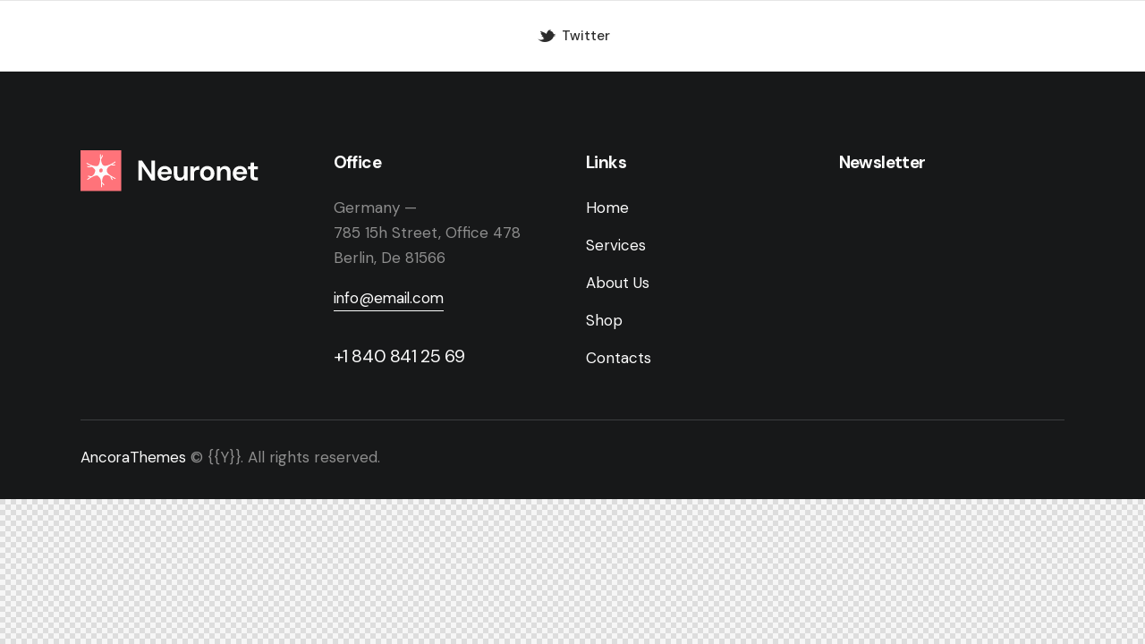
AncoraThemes (135, 458)
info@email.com (390, 299)
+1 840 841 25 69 (400, 357)
